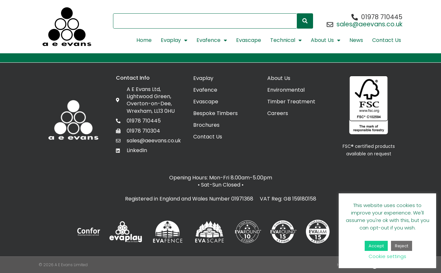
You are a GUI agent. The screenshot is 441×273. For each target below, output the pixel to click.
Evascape (248, 40)
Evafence (211, 40)
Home (144, 40)
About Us (325, 40)
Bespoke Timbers (215, 113)
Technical (286, 40)
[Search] (305, 21)
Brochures (206, 125)
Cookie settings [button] (387, 256)
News (356, 40)
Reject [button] (401, 246)
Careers (277, 113)
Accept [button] (376, 246)
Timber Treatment (291, 101)
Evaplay (174, 40)
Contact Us (386, 40)
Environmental (286, 90)
